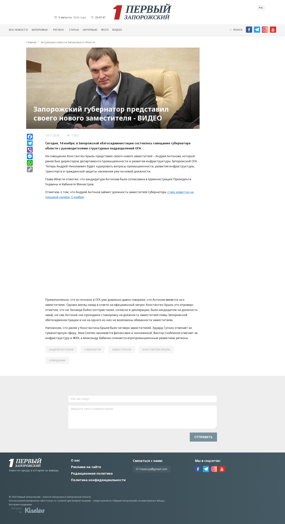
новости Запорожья (53, 496)
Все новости (18, 29)
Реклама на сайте (86, 467)
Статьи (74, 29)
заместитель (121, 349)
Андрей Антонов (61, 349)
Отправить (203, 437)
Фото (105, 29)
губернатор (92, 349)
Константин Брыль (156, 349)
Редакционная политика (92, 473)
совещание (57, 360)
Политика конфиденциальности (98, 480)
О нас (75, 460)
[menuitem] (261, 7)
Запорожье (39, 29)
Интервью (90, 29)
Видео (117, 29)
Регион (58, 29)
